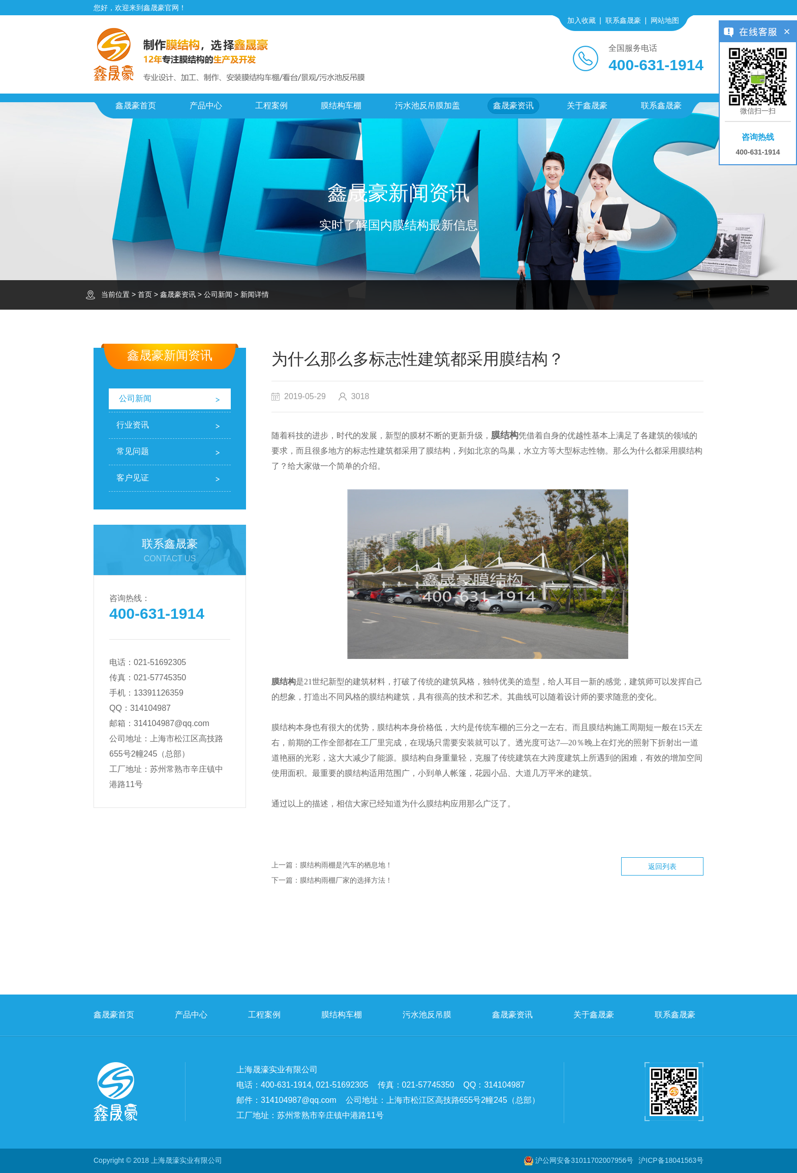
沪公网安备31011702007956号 (584, 1160)
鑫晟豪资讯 (513, 105)
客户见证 (132, 477)
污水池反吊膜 (427, 1014)
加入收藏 (581, 20)
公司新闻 (218, 294)
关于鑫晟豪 (587, 105)
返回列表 (662, 866)
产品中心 (206, 105)
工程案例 (271, 105)
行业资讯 (132, 424)
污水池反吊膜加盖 (427, 105)
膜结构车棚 (341, 105)
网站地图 (665, 20)
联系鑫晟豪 (623, 20)
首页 (145, 294)
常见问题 (132, 451)
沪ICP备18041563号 (670, 1160)
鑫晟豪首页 (135, 105)
